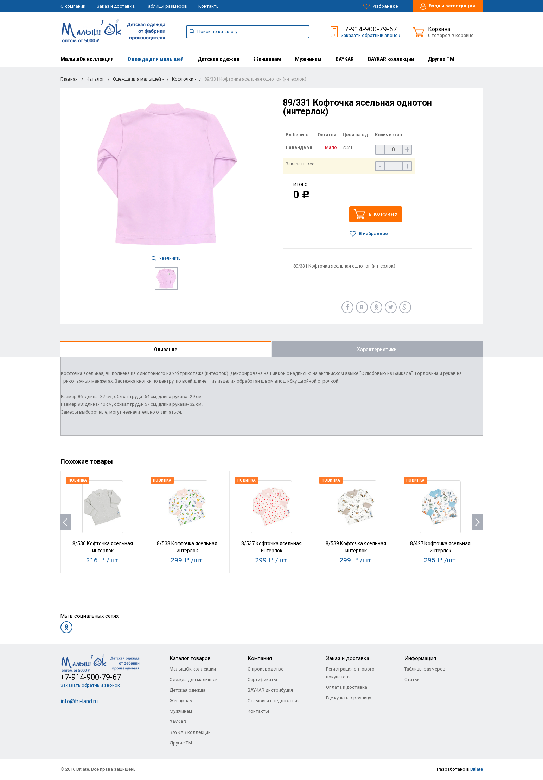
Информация (420, 658)
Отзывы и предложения (274, 700)
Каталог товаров (190, 658)
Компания (260, 658)
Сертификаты (262, 679)
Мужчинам (308, 59)
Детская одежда (218, 59)
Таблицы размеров (166, 6)
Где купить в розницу (348, 697)
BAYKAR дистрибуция (270, 690)
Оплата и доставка (346, 687)
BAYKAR (345, 59)
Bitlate (476, 769)
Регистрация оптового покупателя (350, 672)
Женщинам (267, 59)
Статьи (412, 679)
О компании (72, 6)
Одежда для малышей (156, 59)
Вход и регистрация (447, 6)
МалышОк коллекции (87, 59)
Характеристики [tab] (377, 349)
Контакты (209, 6)
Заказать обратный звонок (370, 35)
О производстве (265, 669)
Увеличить (166, 258)
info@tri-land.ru (79, 701)
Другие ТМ (441, 59)
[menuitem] (87, 59)
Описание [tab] (165, 349)
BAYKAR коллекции (391, 59)
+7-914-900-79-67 (369, 29)
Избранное (380, 6)
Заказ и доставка (116, 6)
